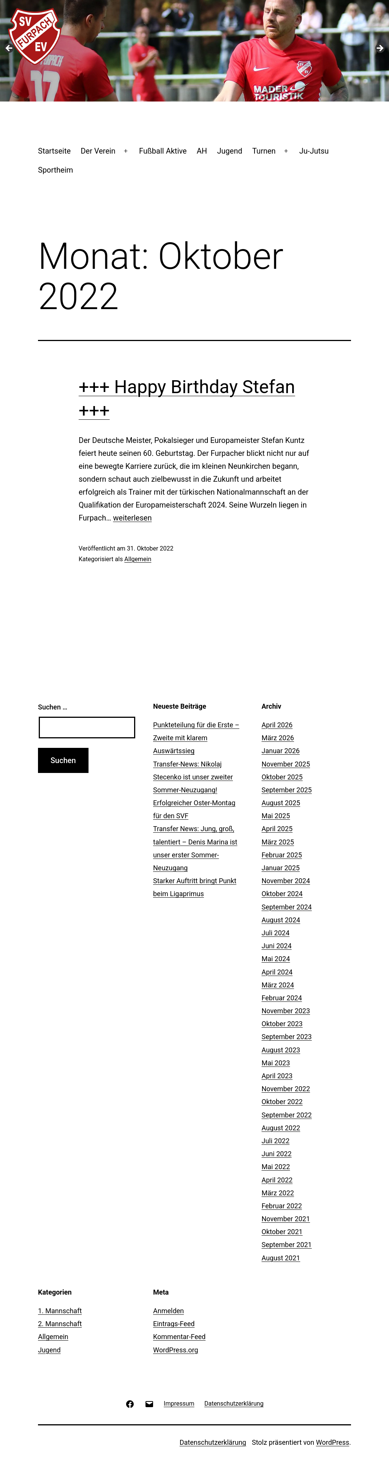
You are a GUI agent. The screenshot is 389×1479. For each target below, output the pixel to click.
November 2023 (286, 1011)
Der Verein (98, 151)
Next (379, 48)
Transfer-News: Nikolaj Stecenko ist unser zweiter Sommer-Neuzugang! (193, 777)
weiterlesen (132, 517)
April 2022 (277, 1180)
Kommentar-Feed (179, 1337)
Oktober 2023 (282, 1024)
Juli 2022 (276, 1141)
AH (202, 151)
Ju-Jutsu (314, 151)
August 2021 (281, 1258)
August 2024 (281, 920)
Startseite (54, 151)
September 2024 (287, 907)
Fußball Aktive (163, 151)
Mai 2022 (276, 1167)
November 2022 (286, 1089)
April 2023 (277, 1076)
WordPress (332, 1442)
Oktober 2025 (282, 777)
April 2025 (277, 829)
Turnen (264, 151)
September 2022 (287, 1115)
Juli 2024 (276, 933)
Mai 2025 (276, 816)
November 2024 (286, 881)
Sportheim (55, 170)
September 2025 (287, 790)
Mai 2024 (276, 959)
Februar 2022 (282, 1206)
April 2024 (277, 972)
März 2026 (278, 738)
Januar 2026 (281, 751)
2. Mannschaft (60, 1324)
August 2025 (281, 803)
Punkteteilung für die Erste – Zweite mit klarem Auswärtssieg (196, 738)
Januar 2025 (281, 868)
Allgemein (137, 559)
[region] (194, 51)
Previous (9, 48)
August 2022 (281, 1128)
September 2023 (287, 1037)
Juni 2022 (277, 1154)
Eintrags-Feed (173, 1324)
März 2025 (278, 842)
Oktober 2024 (282, 894)
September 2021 (287, 1245)
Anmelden (168, 1311)
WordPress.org (175, 1350)
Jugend (229, 151)
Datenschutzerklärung (213, 1442)
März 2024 (278, 985)
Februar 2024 (282, 998)
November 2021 (286, 1219)
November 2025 (286, 764)
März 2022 (278, 1193)
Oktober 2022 (282, 1102)
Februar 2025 (282, 855)
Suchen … (52, 707)
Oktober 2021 (282, 1232)
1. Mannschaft (60, 1311)
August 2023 (281, 1050)
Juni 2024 (277, 946)
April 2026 (277, 725)
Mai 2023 (276, 1063)
